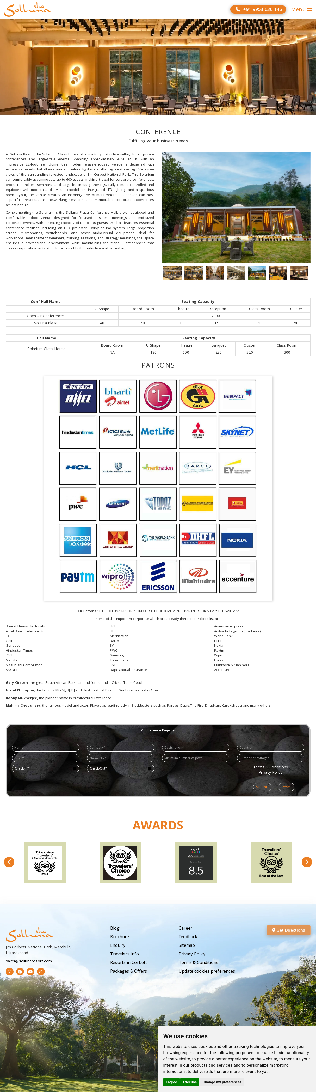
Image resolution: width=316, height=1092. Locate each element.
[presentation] (185, 773)
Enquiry (117, 945)
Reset (287, 786)
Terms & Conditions (199, 962)
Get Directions (288, 930)
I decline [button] (190, 1082)
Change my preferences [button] (222, 1082)
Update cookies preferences (207, 971)
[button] (9, 862)
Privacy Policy (192, 954)
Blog (115, 928)
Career (185, 928)
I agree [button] (171, 1082)
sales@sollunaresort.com (29, 960)
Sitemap (187, 945)
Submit (262, 786)
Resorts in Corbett (128, 962)
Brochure (119, 937)
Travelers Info (124, 954)
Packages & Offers (128, 971)
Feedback (188, 937)
